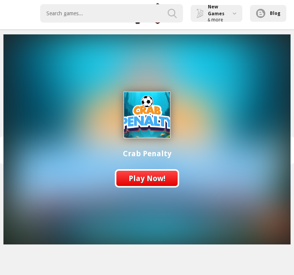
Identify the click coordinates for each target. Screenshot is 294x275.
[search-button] (172, 13)
